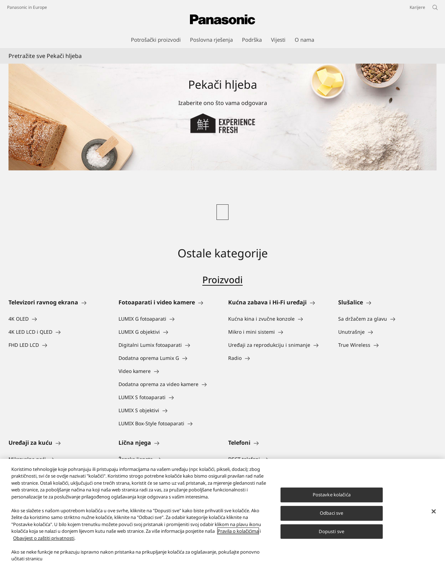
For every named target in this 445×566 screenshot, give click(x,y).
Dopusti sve (331, 538)
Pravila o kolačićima (238, 538)
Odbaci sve (331, 520)
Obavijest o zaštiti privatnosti (43, 545)
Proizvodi (222, 279)
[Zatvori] (433, 518)
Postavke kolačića (332, 501)
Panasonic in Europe (27, 7)
